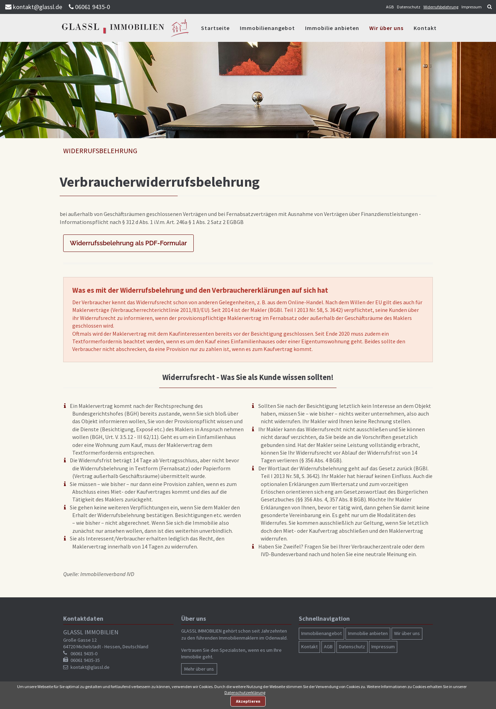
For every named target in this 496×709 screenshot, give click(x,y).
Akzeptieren (248, 701)
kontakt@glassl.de (37, 7)
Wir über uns (386, 27)
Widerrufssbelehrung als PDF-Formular (128, 243)
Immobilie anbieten (332, 27)
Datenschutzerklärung (244, 692)
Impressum (471, 6)
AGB (390, 6)
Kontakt (425, 27)
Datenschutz (408, 6)
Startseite (215, 27)
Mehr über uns (199, 669)
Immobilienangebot (267, 27)
